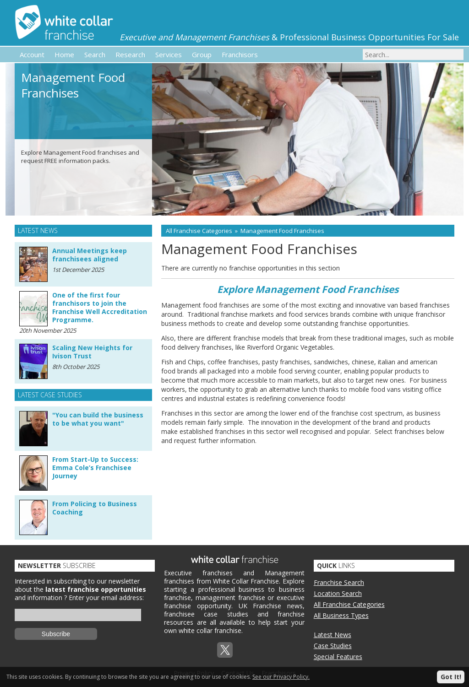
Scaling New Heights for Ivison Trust (92, 351)
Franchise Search (339, 582)
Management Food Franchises (282, 231)
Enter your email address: (106, 597)
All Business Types (341, 615)
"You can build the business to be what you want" (97, 419)
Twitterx (225, 650)
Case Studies (333, 645)
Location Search (338, 593)
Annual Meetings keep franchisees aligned (89, 254)
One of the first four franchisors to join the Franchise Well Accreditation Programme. (99, 307)
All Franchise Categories (199, 231)
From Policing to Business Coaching (94, 507)
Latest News (332, 634)
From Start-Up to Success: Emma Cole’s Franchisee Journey (95, 467)
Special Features (338, 656)
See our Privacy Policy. (281, 677)
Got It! (451, 676)
